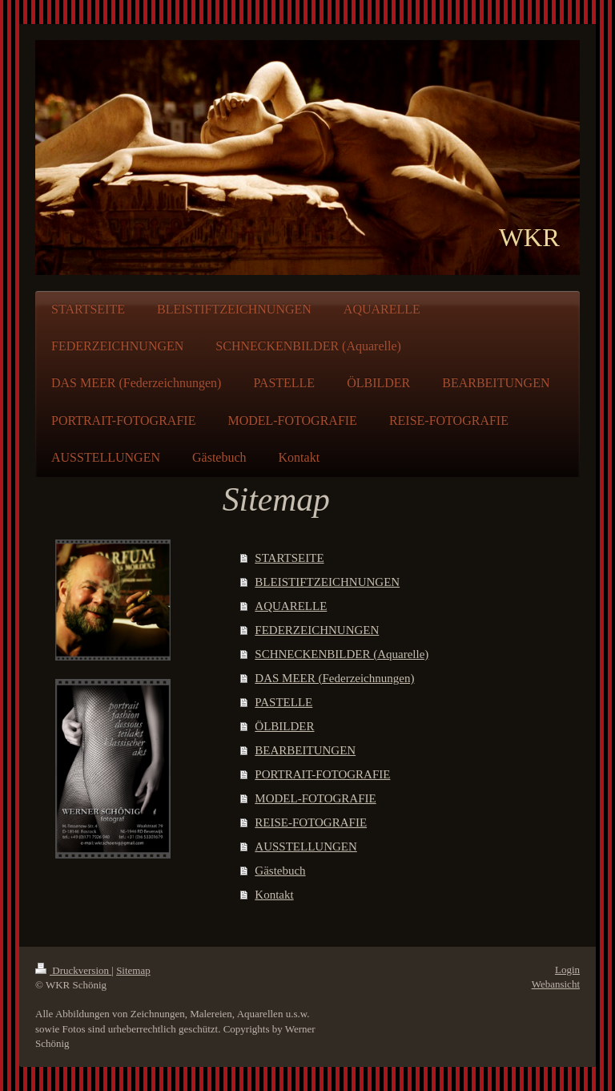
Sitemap (133, 970)
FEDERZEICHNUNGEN (317, 630)
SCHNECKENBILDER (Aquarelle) (341, 654)
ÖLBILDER (284, 726)
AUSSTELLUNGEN (306, 846)
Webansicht (556, 984)
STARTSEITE (289, 558)
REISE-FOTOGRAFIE (311, 822)
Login (567, 970)
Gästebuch (280, 870)
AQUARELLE (291, 606)
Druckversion (73, 970)
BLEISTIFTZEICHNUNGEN (327, 582)
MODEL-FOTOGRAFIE (315, 798)
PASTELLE (283, 702)
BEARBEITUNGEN (305, 750)
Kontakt (274, 894)
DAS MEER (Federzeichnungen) (334, 678)
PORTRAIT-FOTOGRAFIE (322, 774)
